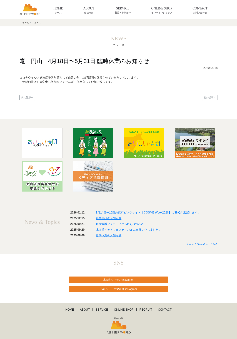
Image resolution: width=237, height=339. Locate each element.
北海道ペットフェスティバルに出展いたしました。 (128, 229)
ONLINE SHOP (162, 10)
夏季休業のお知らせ (108, 235)
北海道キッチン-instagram (118, 279)
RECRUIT (145, 309)
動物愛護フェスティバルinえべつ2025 (120, 223)
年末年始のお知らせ (108, 218)
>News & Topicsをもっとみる (202, 244)
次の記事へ (27, 97)
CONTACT (200, 10)
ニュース (36, 22)
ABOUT (88, 10)
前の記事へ (210, 97)
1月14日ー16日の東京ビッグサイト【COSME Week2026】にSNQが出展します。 (148, 212)
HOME (58, 10)
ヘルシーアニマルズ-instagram (118, 288)
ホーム (25, 22)
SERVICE (123, 10)
